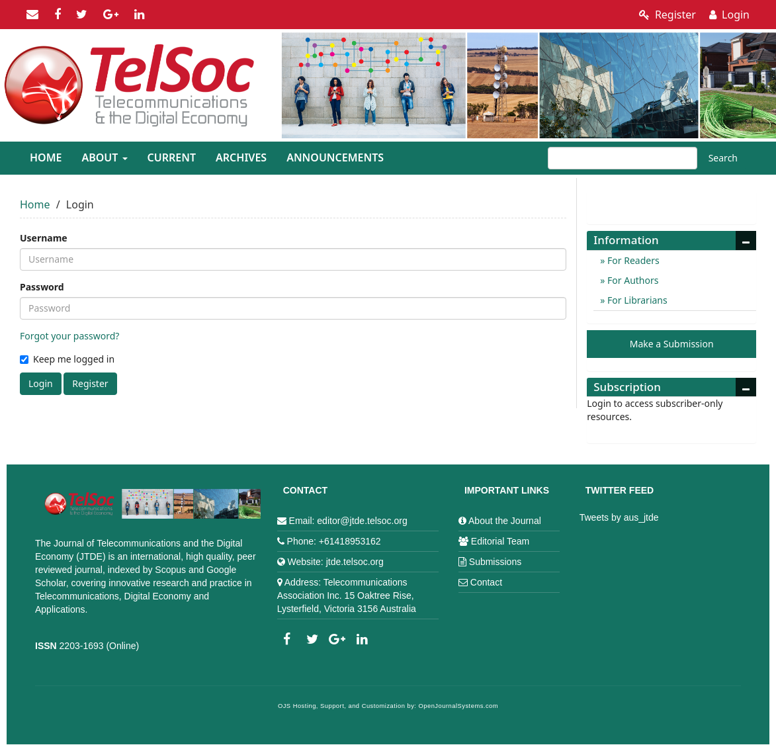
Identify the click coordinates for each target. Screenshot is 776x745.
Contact (486, 582)
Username (43, 238)
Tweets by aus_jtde (619, 517)
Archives (241, 157)
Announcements (335, 157)
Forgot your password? (69, 335)
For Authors (631, 280)
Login (729, 14)
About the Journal (504, 520)
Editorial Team (500, 541)
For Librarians (636, 300)
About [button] (104, 157)
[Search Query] (622, 158)
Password (42, 287)
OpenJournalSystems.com (459, 706)
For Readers (632, 260)
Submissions (495, 561)
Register (667, 14)
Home (46, 157)
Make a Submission (672, 343)
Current (172, 157)
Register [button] (90, 383)
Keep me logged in (67, 359)
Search (723, 158)
